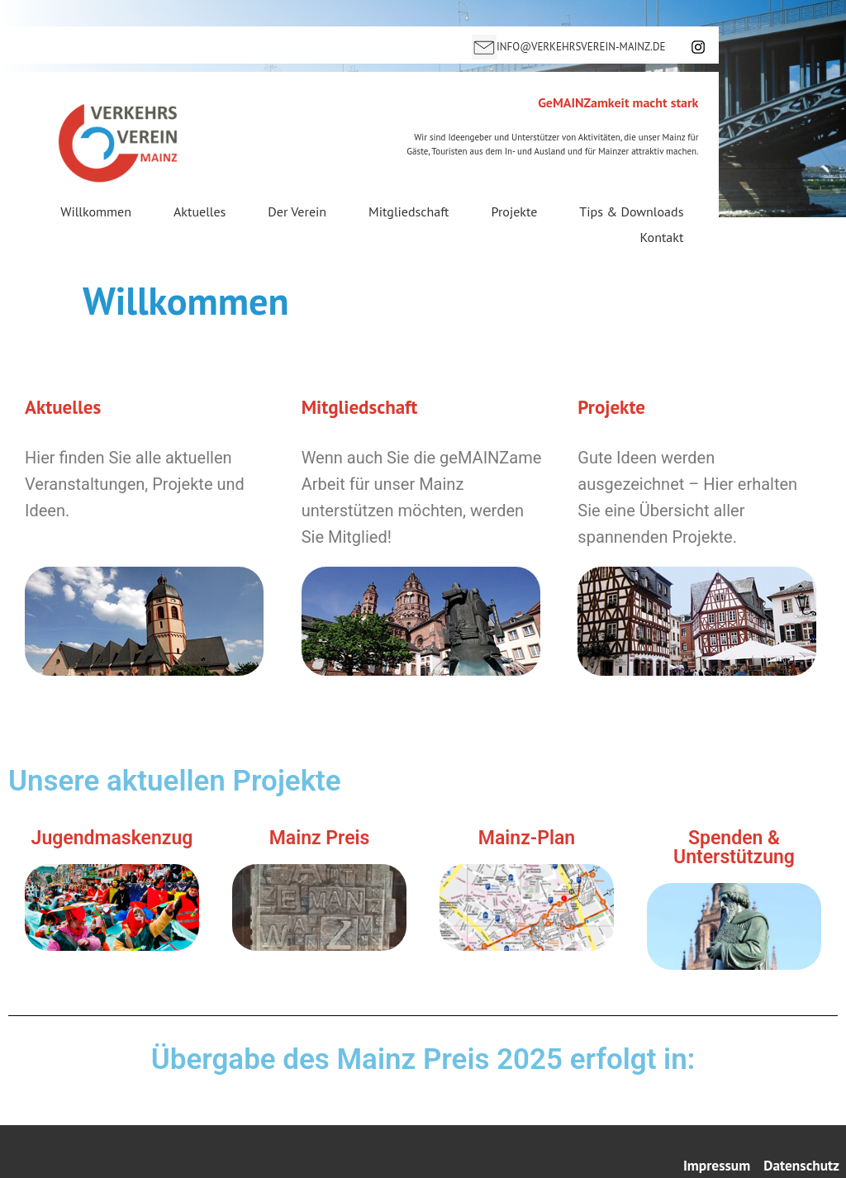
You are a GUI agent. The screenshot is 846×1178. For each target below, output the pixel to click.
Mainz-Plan (526, 838)
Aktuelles (199, 212)
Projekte (515, 212)
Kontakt (662, 237)
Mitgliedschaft (408, 212)
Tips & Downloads (631, 212)
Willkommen (95, 212)
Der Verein (297, 212)
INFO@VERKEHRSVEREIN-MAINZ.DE (581, 47)
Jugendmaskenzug (112, 838)
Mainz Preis (319, 838)
